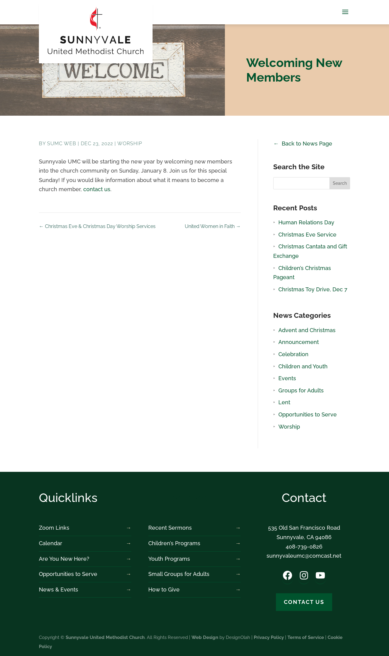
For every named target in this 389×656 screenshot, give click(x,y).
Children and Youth (303, 366)
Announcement (298, 342)
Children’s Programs (174, 543)
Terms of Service (305, 637)
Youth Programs (169, 559)
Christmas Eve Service (307, 234)
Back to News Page (307, 143)
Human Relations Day (306, 222)
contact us (96, 189)
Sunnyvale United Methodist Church (105, 637)
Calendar (50, 543)
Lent (284, 402)
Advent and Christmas (307, 330)
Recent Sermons (170, 527)
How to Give (164, 589)
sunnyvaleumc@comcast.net (304, 556)
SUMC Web (61, 143)
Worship (129, 143)
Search (340, 183)
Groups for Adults (301, 390)
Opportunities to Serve (307, 414)
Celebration (293, 354)
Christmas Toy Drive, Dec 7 (312, 289)
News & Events (58, 589)
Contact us (304, 602)
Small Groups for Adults (178, 574)
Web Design (204, 637)
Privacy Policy (269, 637)
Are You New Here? (64, 559)
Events (287, 378)
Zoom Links (54, 527)
